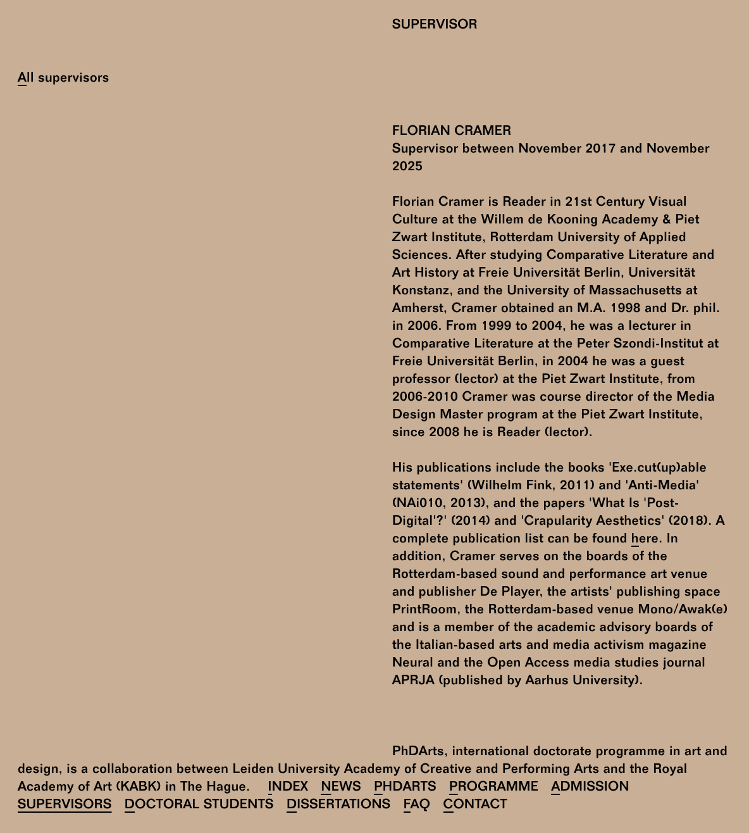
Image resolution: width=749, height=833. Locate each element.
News (341, 788)
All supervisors (63, 79)
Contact (475, 806)
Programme (493, 788)
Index (288, 788)
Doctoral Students (199, 806)
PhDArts (405, 788)
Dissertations (339, 806)
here (645, 540)
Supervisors (65, 806)
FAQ (417, 806)
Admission (590, 788)
